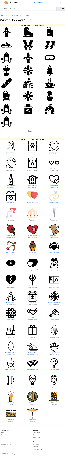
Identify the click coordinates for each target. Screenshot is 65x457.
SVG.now (3, 15)
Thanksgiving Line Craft (54, 337)
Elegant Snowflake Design (54, 302)
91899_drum (11, 419)
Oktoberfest (10, 404)
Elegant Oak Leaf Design (10, 352)
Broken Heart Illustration (11, 285)
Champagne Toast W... (54, 269)
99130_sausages (32, 402)
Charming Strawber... (10, 235)
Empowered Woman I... (11, 152)
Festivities (13, 15)
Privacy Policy (37, 437)
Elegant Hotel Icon (32, 185)
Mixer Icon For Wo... (54, 319)
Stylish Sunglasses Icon (54, 168)
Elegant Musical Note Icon (11, 219)
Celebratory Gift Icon (32, 152)
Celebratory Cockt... (32, 319)
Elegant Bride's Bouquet (54, 369)
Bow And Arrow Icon (10, 252)
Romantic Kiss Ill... (11, 269)
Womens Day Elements (11, 153)
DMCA (3, 447)
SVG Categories (37, 2)
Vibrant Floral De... (11, 319)
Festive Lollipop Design (32, 285)
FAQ (34, 435)
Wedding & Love (32, 371)
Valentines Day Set (11, 237)
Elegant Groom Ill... (32, 386)
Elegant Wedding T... (32, 219)
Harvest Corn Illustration (54, 336)
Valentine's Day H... (54, 185)
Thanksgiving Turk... (32, 352)
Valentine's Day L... (54, 235)
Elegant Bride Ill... (54, 386)
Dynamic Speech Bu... (54, 152)
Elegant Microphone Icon (54, 219)
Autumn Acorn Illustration (54, 352)
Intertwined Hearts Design (32, 269)
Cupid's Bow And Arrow (11, 386)
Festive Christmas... (54, 285)
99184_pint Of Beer (11, 402)
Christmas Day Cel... (32, 302)
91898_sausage (32, 419)
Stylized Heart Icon (32, 235)
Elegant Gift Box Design (32, 168)
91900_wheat (54, 402)
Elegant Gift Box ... (11, 202)
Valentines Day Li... (54, 170)
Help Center (36, 432)
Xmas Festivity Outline (32, 287)
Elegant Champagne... (11, 185)
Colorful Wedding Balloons (32, 202)
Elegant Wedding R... (54, 202)
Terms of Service (6, 444)
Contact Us (4, 435)
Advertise (36, 447)
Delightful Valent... (32, 252)
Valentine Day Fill (54, 254)
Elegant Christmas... (10, 302)
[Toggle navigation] (58, 2)
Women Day (11, 320)
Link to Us (36, 444)
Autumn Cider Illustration (10, 369)
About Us (4, 432)
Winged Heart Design (54, 252)
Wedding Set (32, 203)
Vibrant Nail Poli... (11, 336)
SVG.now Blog (37, 449)
